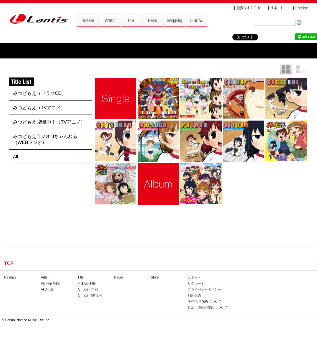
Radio (118, 277)
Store (155, 277)
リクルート (196, 283)
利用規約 (194, 295)
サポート (194, 277)
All (15, 156)
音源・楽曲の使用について (208, 307)
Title (81, 277)
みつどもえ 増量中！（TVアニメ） (49, 122)
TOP (9, 263)
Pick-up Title (87, 283)
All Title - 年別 (88, 289)
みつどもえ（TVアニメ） (39, 107)
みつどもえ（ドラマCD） (39, 93)
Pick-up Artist (50, 283)
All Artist (47, 289)
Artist (45, 277)
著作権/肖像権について (205, 301)
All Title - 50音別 (90, 295)
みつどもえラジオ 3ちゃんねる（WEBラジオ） (45, 139)
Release (10, 277)
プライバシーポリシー (204, 289)
